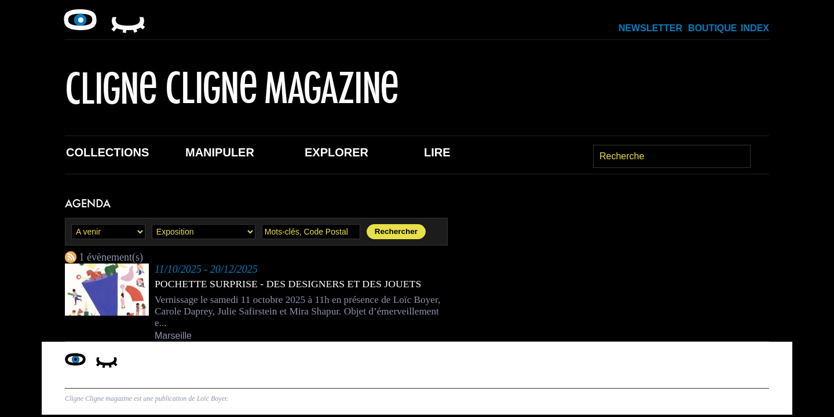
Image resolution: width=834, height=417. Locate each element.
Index (755, 28)
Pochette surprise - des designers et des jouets (290, 284)
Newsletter (650, 28)
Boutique (712, 28)
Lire (437, 152)
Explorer (336, 152)
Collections (107, 152)
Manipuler (219, 152)
